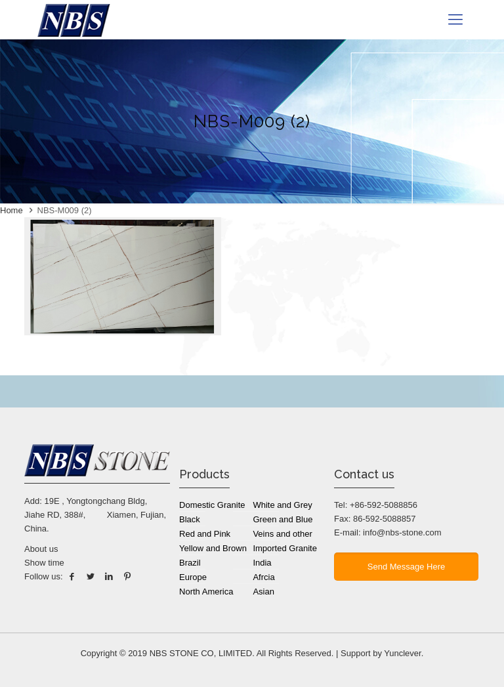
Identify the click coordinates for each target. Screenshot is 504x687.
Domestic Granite (212, 505)
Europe (193, 577)
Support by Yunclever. (382, 653)
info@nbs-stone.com (402, 532)
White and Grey (282, 505)
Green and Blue (282, 519)
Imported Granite (285, 548)
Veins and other (282, 534)
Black (189, 519)
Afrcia (263, 577)
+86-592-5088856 (383, 505)
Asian (263, 591)
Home (11, 210)
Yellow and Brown (213, 548)
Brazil (190, 563)
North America (206, 591)
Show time (44, 563)
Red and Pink (204, 534)
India (262, 563)
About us (41, 549)
